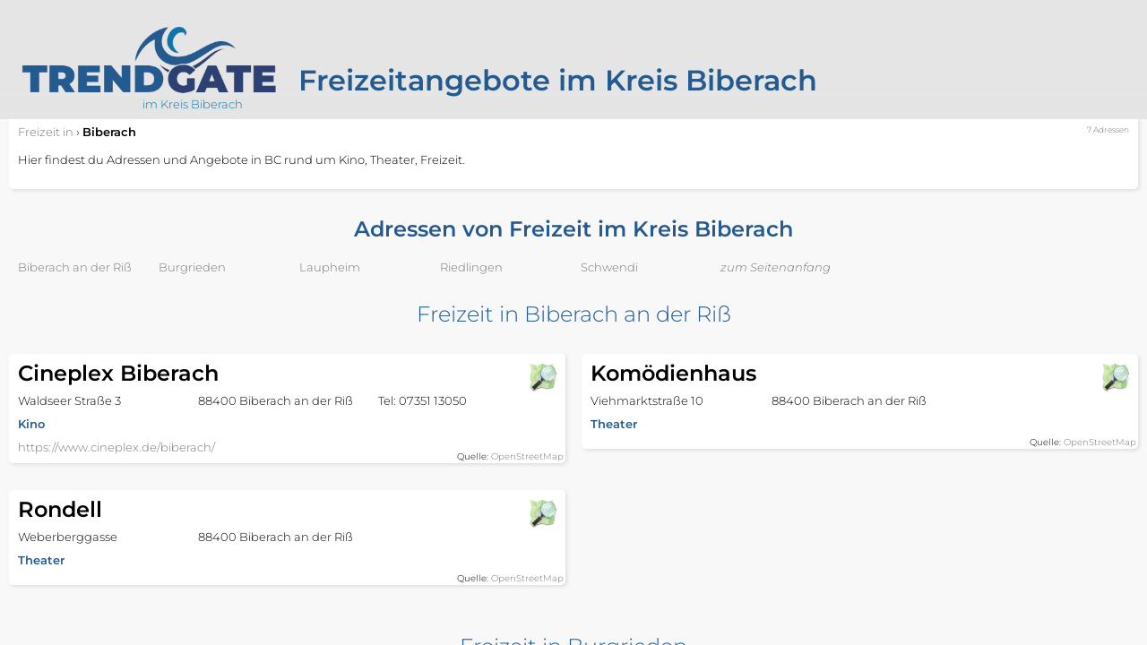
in (45, 132)
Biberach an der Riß (75, 267)
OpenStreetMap (527, 456)
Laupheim (329, 267)
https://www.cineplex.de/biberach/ (116, 447)
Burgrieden (192, 267)
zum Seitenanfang (775, 267)
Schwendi (609, 267)
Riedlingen (471, 267)
